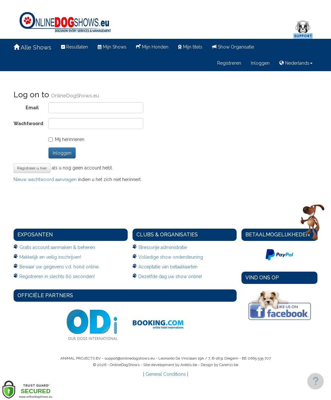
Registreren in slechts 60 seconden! (57, 276)
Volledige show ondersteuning (170, 257)
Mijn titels (190, 46)
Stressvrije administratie (162, 247)
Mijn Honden (152, 46)
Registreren (229, 63)
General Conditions (165, 374)
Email (32, 107)
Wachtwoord (28, 123)
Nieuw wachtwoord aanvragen (45, 179)
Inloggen (260, 63)
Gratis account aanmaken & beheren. (57, 247)
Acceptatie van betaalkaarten (168, 266)
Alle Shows (32, 47)
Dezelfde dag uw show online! (170, 276)
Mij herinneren (66, 139)
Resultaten (74, 46)
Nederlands (296, 63)
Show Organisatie (233, 46)
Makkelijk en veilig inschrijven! (50, 257)
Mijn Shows (112, 46)
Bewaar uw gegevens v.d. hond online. (59, 266)
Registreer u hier (32, 168)
